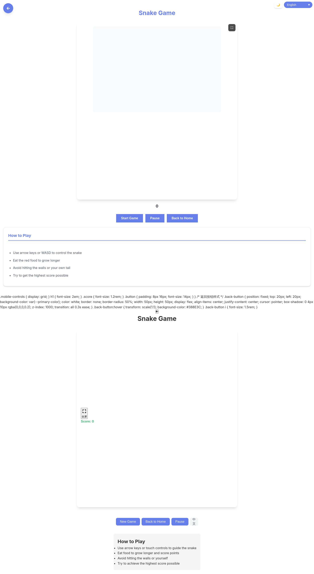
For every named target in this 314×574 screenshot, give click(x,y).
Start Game (129, 218)
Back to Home (182, 218)
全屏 (84, 413)
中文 (194, 521)
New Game (128, 521)
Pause (155, 218)
